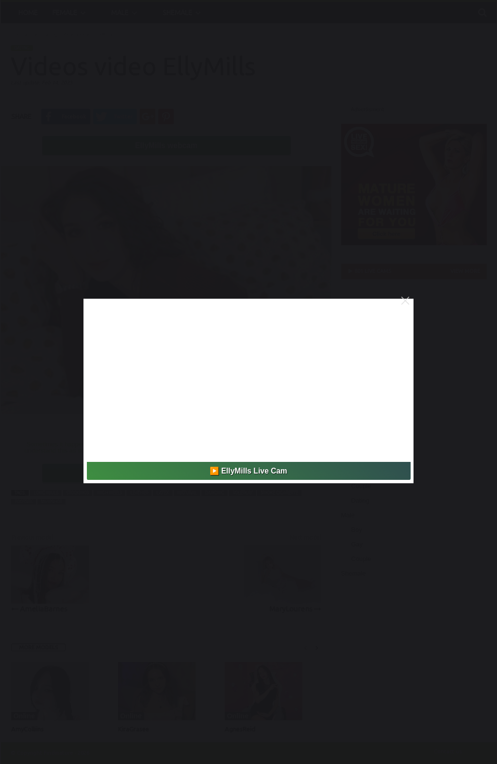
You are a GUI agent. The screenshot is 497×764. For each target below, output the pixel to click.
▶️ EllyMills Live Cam (248, 471)
